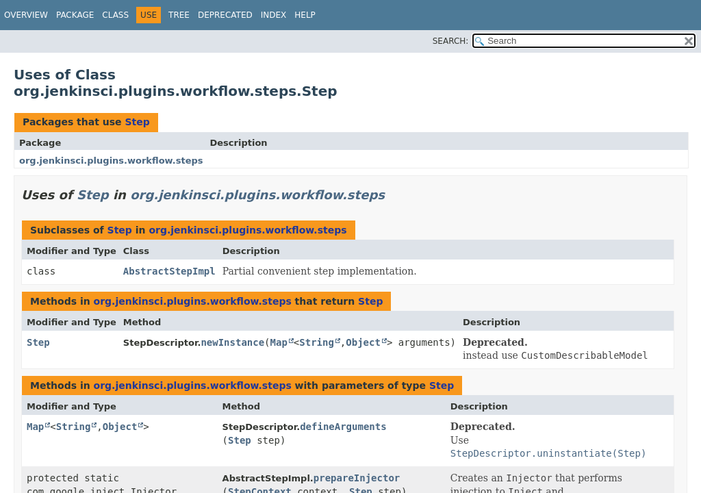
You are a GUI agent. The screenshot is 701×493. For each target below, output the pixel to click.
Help (305, 15)
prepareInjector (357, 477)
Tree (179, 15)
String (316, 342)
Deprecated (225, 15)
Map (279, 342)
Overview (26, 15)
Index (274, 15)
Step (137, 121)
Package (75, 15)
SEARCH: (451, 41)
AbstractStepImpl (169, 271)
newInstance (232, 342)
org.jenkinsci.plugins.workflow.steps (111, 160)
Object (363, 342)
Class (115, 15)
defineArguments (343, 426)
